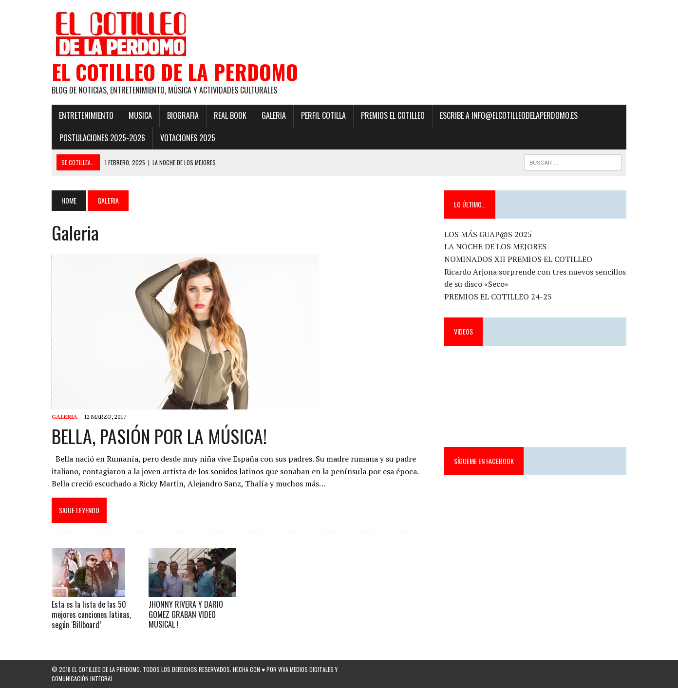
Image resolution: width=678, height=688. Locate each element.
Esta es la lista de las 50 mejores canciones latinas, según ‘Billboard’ (91, 614)
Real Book (230, 115)
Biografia (183, 115)
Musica (140, 115)
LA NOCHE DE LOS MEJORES (495, 246)
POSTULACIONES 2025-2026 (102, 138)
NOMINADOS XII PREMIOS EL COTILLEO (518, 259)
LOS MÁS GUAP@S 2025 (488, 234)
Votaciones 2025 (187, 138)
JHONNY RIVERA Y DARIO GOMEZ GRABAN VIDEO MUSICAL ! (186, 614)
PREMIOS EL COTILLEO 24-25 (498, 296)
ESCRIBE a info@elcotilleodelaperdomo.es (509, 115)
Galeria (274, 115)
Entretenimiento (86, 115)
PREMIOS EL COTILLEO (393, 115)
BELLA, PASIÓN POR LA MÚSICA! (159, 435)
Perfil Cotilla (323, 115)
